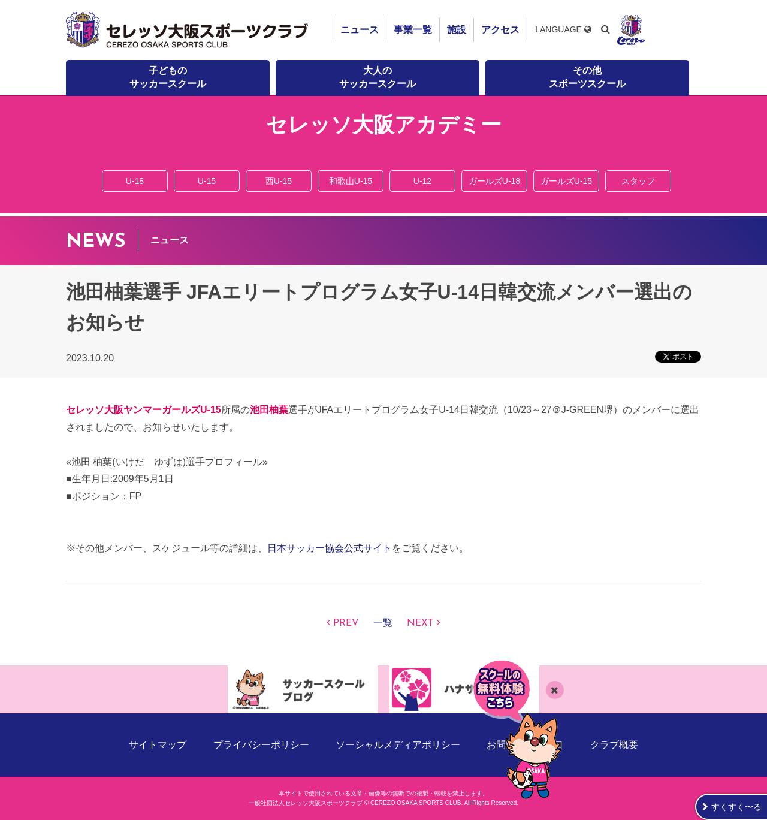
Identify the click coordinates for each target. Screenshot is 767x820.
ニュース (359, 30)
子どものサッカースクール (167, 77)
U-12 (422, 181)
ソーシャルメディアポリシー (398, 745)
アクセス (500, 30)
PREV (346, 623)
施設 (456, 30)
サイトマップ (157, 745)
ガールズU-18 (494, 181)
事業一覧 (413, 30)
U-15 (207, 181)
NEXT (420, 623)
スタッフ (638, 181)
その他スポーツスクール (587, 77)
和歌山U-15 (350, 181)
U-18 (135, 181)
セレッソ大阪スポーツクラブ (189, 30)
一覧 (382, 623)
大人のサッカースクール (377, 77)
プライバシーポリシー (261, 745)
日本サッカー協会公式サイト (329, 548)
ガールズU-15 (566, 181)
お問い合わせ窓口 (525, 745)
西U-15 (278, 181)
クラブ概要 (614, 745)
